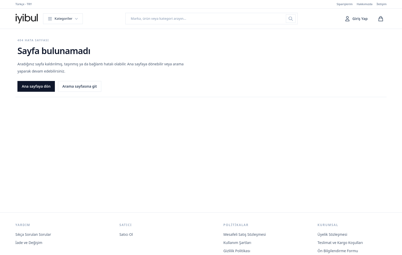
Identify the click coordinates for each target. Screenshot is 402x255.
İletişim (382, 4)
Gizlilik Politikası (236, 250)
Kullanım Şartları (237, 242)
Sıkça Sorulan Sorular (33, 234)
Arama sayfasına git (79, 86)
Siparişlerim (345, 4)
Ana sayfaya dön (36, 86)
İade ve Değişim (28, 242)
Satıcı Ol (126, 234)
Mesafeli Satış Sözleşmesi (244, 234)
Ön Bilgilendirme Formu (338, 250)
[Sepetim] (381, 19)
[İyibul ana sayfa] (26, 19)
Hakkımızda (365, 4)
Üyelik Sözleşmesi (332, 234)
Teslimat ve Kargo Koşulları (340, 242)
